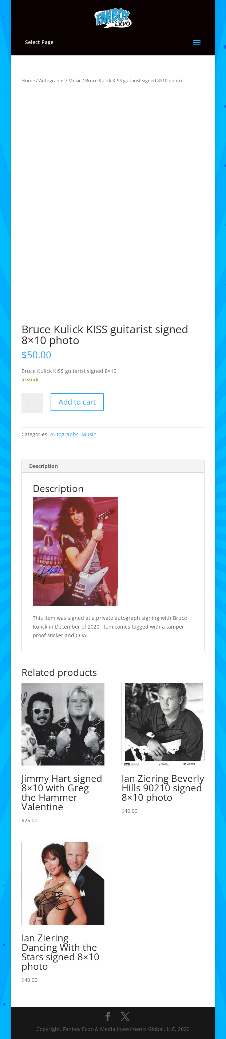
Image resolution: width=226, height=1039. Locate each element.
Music (74, 80)
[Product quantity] (32, 403)
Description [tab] (43, 466)
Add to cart (77, 402)
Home (28, 80)
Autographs (51, 80)
